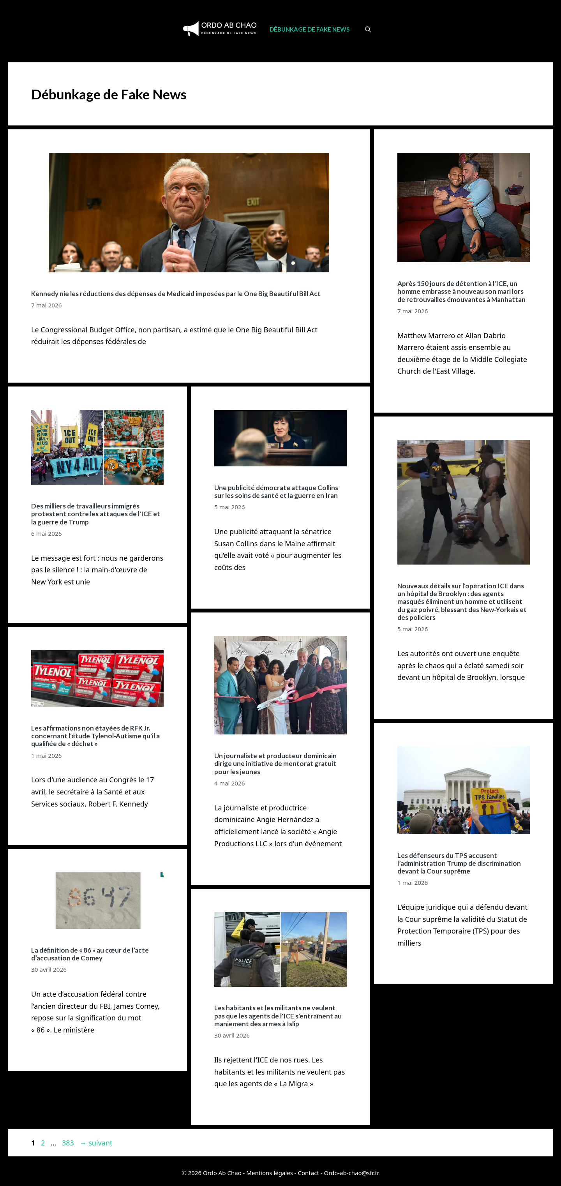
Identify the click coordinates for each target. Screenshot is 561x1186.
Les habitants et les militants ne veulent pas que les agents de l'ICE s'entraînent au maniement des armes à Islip (278, 1016)
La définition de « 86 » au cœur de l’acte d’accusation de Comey (90, 954)
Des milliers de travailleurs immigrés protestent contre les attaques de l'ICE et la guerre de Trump (95, 514)
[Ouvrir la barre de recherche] (368, 29)
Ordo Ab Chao (222, 1173)
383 (69, 1142)
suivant (95, 1142)
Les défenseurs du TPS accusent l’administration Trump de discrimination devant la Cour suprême (459, 863)
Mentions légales (269, 1173)
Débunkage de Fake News (309, 29)
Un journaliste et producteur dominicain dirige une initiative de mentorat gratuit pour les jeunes (275, 764)
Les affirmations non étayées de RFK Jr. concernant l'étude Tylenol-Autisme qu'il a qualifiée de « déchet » (95, 736)
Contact (308, 1173)
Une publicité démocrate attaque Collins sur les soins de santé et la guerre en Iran (276, 491)
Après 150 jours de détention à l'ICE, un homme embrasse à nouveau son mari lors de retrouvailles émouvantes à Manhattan (461, 291)
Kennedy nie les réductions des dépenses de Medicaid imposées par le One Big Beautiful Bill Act (176, 293)
